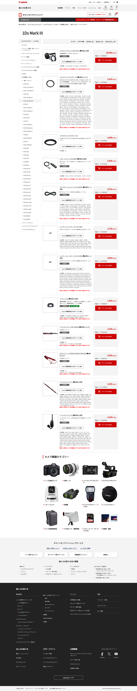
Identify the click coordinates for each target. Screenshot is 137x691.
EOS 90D (26, 165)
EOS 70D (26, 158)
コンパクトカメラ (21, 619)
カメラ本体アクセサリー (24, 612)
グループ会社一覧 (75, 660)
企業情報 (73, 649)
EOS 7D (26, 141)
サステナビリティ (75, 664)
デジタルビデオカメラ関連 (29, 70)
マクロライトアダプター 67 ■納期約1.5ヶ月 (74, 77)
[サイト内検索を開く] (114, 2)
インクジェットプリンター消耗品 (25, 642)
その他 (24, 74)
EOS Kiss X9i (27, 196)
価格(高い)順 (89, 41)
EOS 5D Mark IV (28, 131)
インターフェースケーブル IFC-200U (71, 227)
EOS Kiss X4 (27, 172)
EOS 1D (26, 104)
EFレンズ (20, 609)
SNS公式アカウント (109, 649)
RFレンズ (20, 606)
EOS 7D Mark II (28, 145)
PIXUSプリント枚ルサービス (54, 574)
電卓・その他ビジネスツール (51, 595)
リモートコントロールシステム (30, 53)
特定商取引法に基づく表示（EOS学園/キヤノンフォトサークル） (106, 574)
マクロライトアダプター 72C (69, 136)
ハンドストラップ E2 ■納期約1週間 (71, 415)
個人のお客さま (25, 8)
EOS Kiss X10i (27, 202)
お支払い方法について (70, 548)
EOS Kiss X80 (27, 209)
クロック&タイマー (50, 604)
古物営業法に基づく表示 (102, 578)
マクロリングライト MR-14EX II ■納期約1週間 (74, 51)
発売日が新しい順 (110, 41)
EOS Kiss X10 (27, 199)
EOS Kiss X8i (27, 189)
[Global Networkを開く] (117, 2)
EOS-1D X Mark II (28, 87)
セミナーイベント (21, 666)
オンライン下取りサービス (56, 555)
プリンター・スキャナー (23, 626)
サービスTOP (48, 566)
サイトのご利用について (41, 688)
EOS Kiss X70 (27, 206)
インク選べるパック (31, 555)
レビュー (23, 571)
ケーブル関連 (25, 57)
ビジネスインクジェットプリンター (27, 632)
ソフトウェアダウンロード (50, 662)
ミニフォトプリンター (23, 635)
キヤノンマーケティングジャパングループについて (81, 654)
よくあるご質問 (85, 548)
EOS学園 (48, 569)
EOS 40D (26, 148)
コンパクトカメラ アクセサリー (26, 622)
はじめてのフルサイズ (27, 569)
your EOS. (24, 574)
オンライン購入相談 (51, 571)
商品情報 (60, 8)
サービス (67, 8)
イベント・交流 (81, 8)
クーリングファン (27, 63)
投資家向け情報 (74, 668)
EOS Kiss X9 (27, 192)
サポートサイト (49, 649)
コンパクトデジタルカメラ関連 (30, 67)
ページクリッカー (49, 611)
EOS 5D (26, 121)
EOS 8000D (27, 216)
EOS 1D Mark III (28, 111)
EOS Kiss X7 (27, 182)
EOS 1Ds (26, 94)
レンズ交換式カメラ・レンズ (24, 600)
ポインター (48, 608)
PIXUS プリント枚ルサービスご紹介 (80, 610)
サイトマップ (29, 688)
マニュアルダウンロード (50, 658)
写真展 (73, 569)
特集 (74, 8)
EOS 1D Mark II (28, 107)
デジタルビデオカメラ (29, 229)
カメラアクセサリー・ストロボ (51, 24)
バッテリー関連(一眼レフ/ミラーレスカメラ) (30, 49)
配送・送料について (53, 548)
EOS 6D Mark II (28, 138)
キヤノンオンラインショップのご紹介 (80, 614)
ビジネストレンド (21, 662)
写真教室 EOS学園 (75, 600)
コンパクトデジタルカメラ (30, 226)
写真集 (45, 622)
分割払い (106, 555)
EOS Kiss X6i (27, 179)
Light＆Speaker (47, 618)
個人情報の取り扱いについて (58, 688)
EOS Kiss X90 (27, 212)
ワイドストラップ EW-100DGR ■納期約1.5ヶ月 (75, 327)
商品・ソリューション (22, 653)
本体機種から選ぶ (64, 24)
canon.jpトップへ (68, 678)
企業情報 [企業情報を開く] (106, 2)
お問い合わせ (20, 688)
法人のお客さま (22, 649)
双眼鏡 (45, 614)
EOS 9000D (27, 219)
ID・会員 (100, 611)
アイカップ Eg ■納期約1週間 (69, 299)
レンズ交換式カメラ (23, 603)
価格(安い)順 (99, 41)
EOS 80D (26, 162)
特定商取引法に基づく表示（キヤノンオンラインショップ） (105, 570)
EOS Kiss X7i (27, 185)
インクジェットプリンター (24, 629)
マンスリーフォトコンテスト (79, 571)
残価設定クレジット (81, 555)
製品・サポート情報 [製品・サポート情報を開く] (94, 2)
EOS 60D (26, 155)
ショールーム (92, 8)
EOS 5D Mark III (28, 128)
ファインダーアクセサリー (29, 60)
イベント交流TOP (74, 566)
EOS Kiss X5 (27, 175)
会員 (99, 8)
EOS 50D (26, 152)
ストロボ (24, 45)
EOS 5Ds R (27, 118)
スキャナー (21, 638)
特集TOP (22, 566)
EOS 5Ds (26, 114)
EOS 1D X (26, 84)
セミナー (73, 574)
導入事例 (18, 658)
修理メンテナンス (48, 666)
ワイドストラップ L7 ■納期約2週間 (71, 382)
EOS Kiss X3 (27, 168)
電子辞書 (47, 601)
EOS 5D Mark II (28, 124)
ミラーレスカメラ (28, 223)
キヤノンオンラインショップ (35, 24)
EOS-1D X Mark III (29, 91)
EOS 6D (26, 135)
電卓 (46, 598)
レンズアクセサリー (23, 615)
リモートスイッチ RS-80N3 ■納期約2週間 (73, 159)
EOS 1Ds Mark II (28, 97)
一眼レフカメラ (73, 24)
